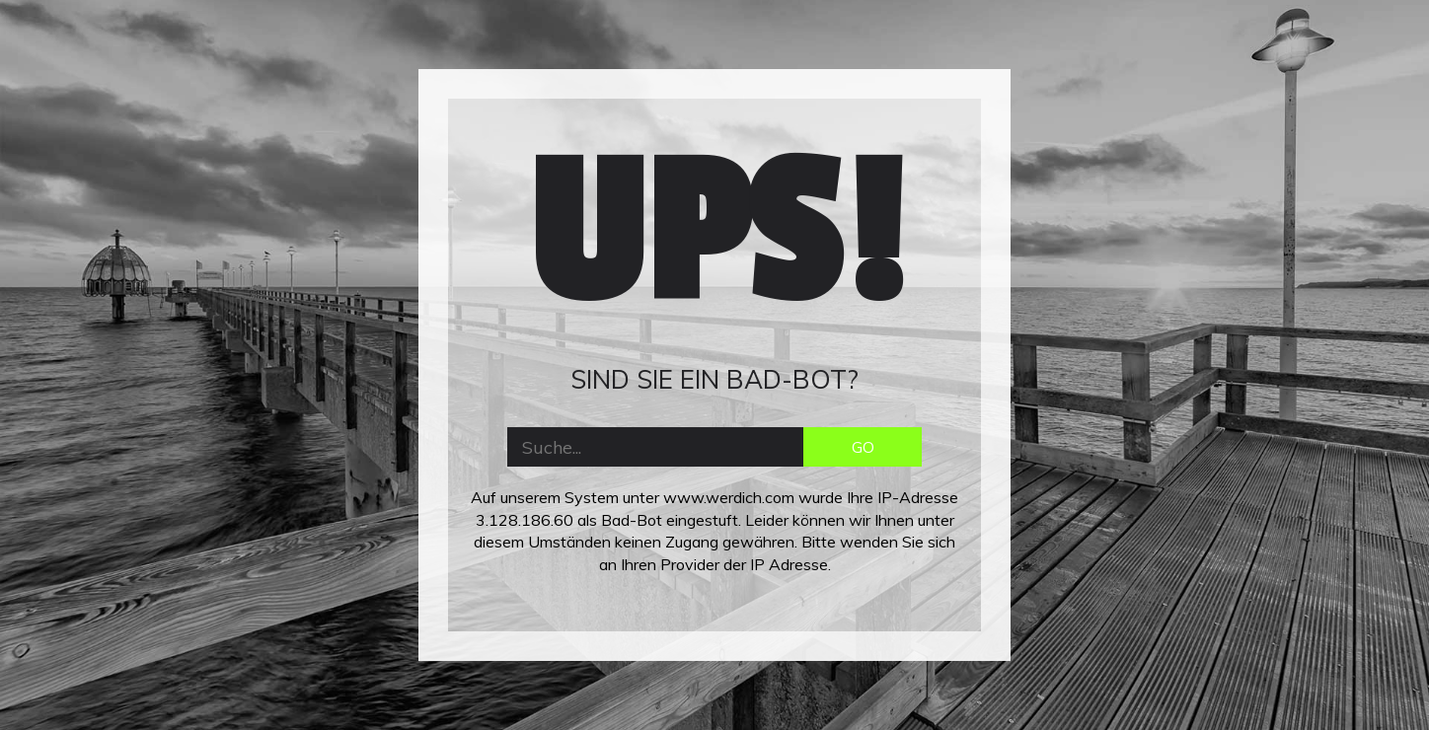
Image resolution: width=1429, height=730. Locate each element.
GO (863, 447)
